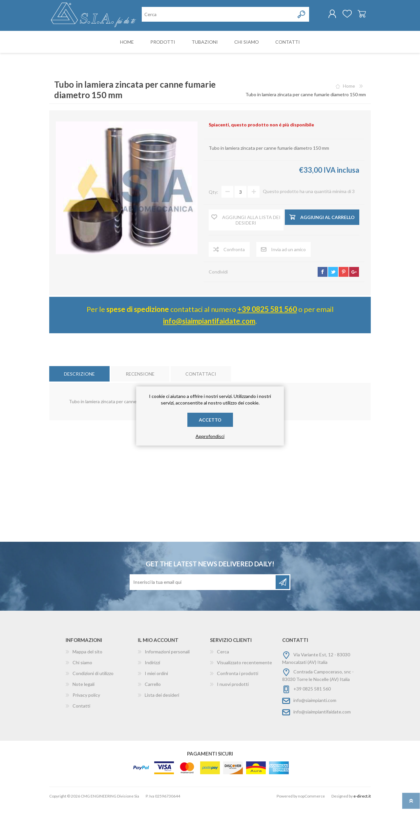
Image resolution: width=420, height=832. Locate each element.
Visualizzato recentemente (244, 689)
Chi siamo (82, 689)
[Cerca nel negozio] (175, 42)
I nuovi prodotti (233, 711)
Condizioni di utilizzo (93, 700)
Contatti (81, 732)
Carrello (355, 16)
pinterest (343, 299)
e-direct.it (362, 823)
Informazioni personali (167, 678)
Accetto (210, 420)
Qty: (213, 219)
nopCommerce (311, 823)
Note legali (83, 711)
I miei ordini (156, 700)
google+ (354, 299)
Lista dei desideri (162, 722)
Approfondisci (210, 436)
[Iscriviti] (203, 609)
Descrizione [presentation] (79, 401)
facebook (322, 299)
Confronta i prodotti (237, 700)
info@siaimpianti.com (314, 727)
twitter (333, 299)
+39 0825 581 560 (267, 336)
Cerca (223, 678)
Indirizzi (152, 689)
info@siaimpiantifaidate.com (209, 347)
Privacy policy (86, 722)
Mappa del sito (87, 678)
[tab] (79, 400)
